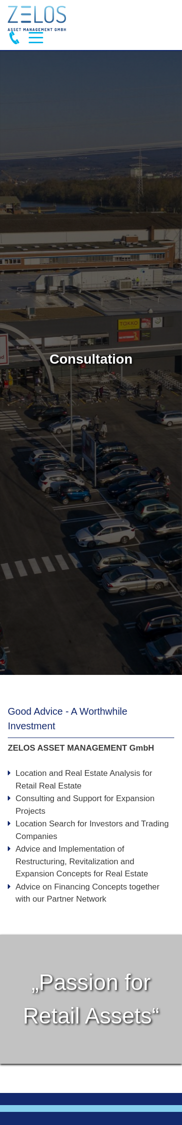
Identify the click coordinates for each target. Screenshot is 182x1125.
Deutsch (166, 19)
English (149, 19)
